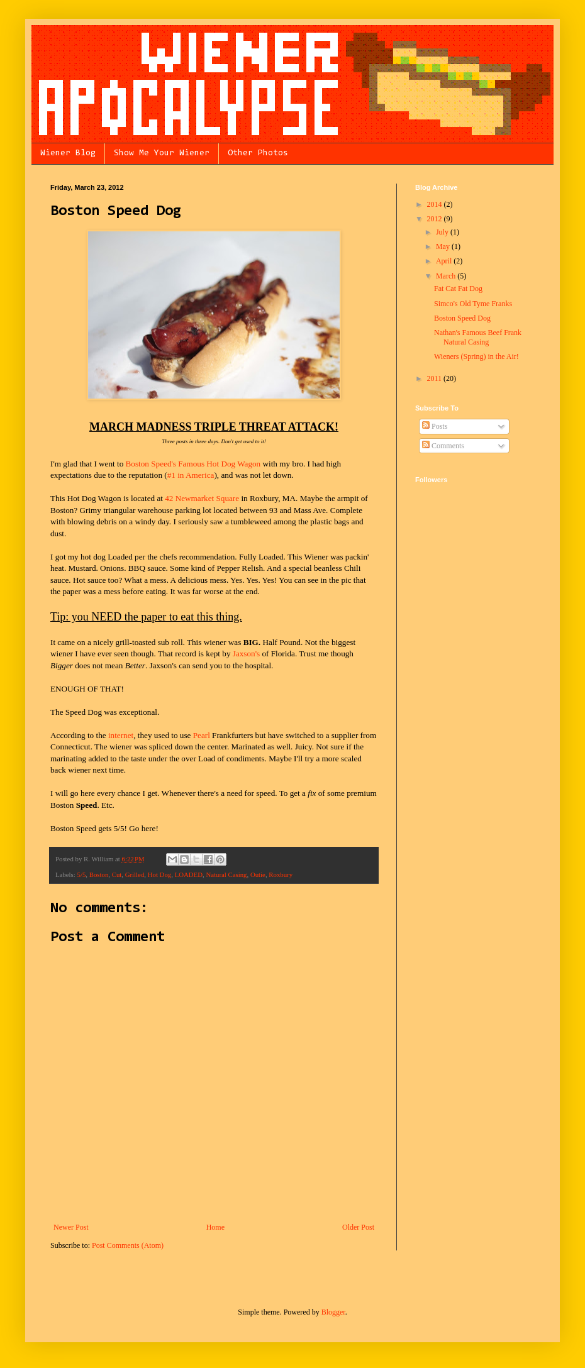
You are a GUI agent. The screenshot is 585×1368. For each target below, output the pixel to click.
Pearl (201, 735)
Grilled (135, 874)
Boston (99, 874)
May (444, 246)
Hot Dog (160, 874)
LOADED (189, 874)
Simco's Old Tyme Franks (473, 303)
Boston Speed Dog (462, 318)
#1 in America (190, 475)
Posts (434, 426)
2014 (435, 204)
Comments (443, 445)
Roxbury (280, 874)
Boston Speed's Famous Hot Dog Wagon (193, 463)
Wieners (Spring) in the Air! (476, 356)
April (445, 260)
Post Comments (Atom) (128, 1245)
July (443, 232)
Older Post (358, 1227)
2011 (435, 378)
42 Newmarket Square (202, 498)
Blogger (333, 1312)
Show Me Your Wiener (161, 153)
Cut (117, 874)
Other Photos (258, 153)
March (446, 276)
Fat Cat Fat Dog (458, 288)
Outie (257, 874)
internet (120, 735)
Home (215, 1227)
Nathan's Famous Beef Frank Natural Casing (477, 337)
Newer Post (71, 1227)
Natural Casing (226, 874)
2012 (435, 218)
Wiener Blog (68, 153)
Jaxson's (246, 653)
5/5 (81, 874)
